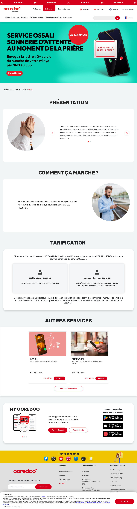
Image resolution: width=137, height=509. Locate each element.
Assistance (67, 18)
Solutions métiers (37, 18)
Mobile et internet (12, 18)
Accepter (124, 501)
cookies (43, 496)
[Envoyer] (117, 18)
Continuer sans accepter (11, 507)
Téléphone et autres (53, 18)
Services (24, 18)
